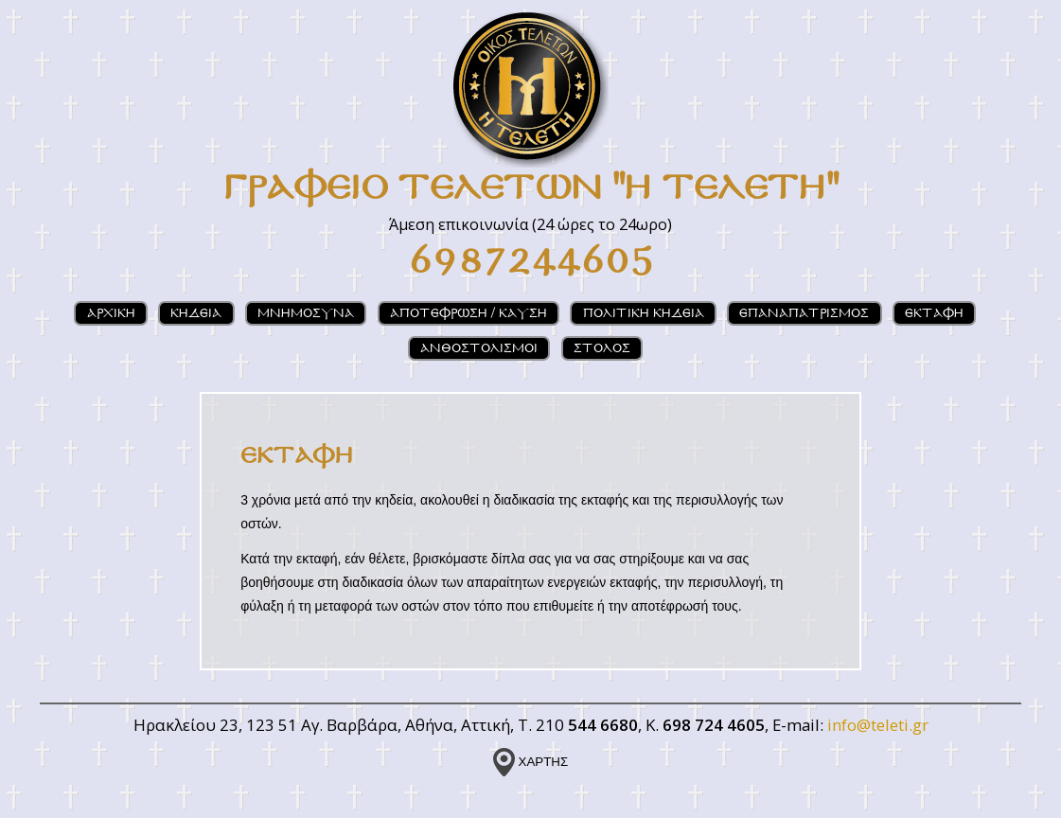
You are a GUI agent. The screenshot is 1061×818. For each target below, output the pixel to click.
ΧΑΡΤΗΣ (530, 762)
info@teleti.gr (877, 725)
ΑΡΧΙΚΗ (111, 314)
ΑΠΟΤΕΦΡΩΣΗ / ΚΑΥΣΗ (468, 314)
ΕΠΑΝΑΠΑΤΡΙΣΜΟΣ (804, 314)
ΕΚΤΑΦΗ (934, 314)
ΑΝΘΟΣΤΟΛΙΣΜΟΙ (479, 349)
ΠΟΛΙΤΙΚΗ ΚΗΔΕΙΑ (643, 314)
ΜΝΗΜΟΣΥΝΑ (305, 314)
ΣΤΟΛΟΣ (602, 349)
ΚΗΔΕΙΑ (195, 314)
